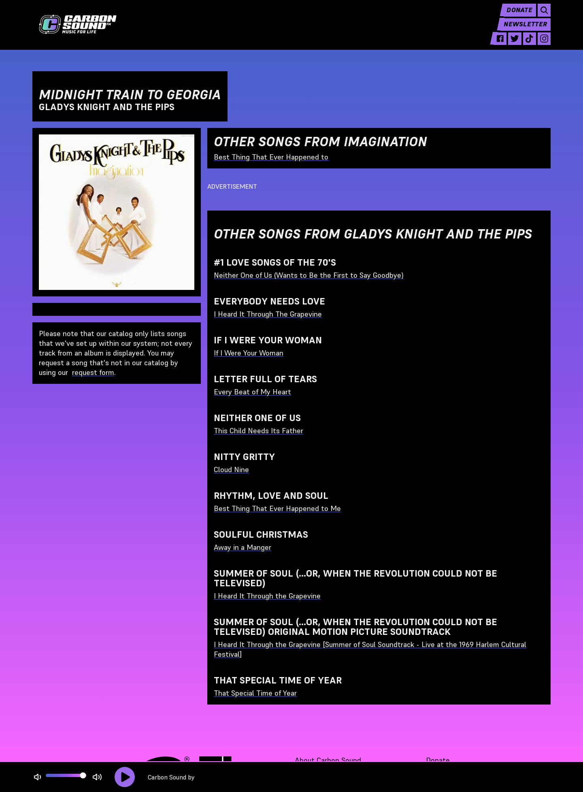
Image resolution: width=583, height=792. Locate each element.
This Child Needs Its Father (258, 430)
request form (93, 372)
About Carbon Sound (328, 760)
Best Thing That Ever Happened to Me (277, 508)
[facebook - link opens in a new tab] (496, 45)
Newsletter (525, 31)
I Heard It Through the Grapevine (267, 595)
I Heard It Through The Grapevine (268, 314)
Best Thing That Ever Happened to (271, 157)
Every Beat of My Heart (252, 391)
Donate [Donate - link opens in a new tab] (438, 760)
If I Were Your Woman (248, 353)
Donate (517, 16)
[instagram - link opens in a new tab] (543, 45)
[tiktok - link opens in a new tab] (528, 45)
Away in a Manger (242, 547)
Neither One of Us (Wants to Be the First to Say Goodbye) (309, 275)
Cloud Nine (231, 469)
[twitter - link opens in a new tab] (512, 45)
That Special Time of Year (255, 693)
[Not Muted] (37, 777)
